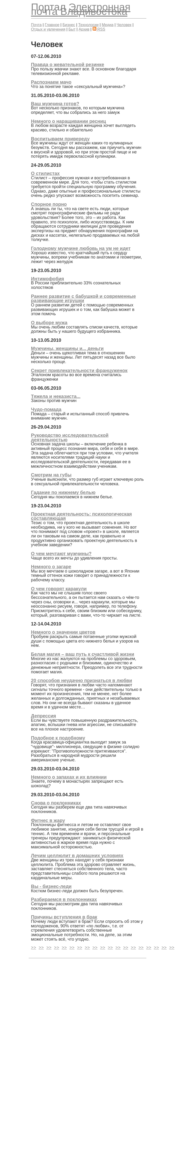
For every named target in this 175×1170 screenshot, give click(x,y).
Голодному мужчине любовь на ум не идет (81, 248)
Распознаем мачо (51, 82)
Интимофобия (47, 278)
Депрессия (43, 715)
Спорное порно (49, 204)
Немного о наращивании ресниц (68, 121)
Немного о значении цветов (63, 632)
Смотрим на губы (51, 474)
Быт (72, 29)
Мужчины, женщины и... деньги (67, 348)
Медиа (108, 25)
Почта (36, 25)
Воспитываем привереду (60, 138)
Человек (124, 25)
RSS (99, 29)
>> (33, 948)
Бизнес (69, 25)
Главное (52, 25)
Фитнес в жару (48, 820)
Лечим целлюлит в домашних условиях (77, 855)
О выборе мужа (49, 322)
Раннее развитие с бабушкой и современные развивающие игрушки (83, 298)
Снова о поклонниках (56, 802)
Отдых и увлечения (48, 29)
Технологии (88, 25)
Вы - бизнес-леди (51, 886)
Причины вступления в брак (64, 917)
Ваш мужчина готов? (55, 103)
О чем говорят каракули (59, 588)
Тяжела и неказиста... (56, 396)
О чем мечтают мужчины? (61, 553)
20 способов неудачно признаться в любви (81, 680)
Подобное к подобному (58, 737)
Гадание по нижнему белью (63, 492)
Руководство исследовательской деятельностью (69, 437)
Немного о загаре (51, 566)
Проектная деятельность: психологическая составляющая (81, 516)
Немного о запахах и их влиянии (69, 777)
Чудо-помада (46, 409)
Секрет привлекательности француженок (79, 370)
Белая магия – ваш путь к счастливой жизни (82, 654)
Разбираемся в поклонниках (64, 899)
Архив (84, 29)
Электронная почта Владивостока (80, 9)
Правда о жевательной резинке (67, 64)
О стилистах (45, 173)
